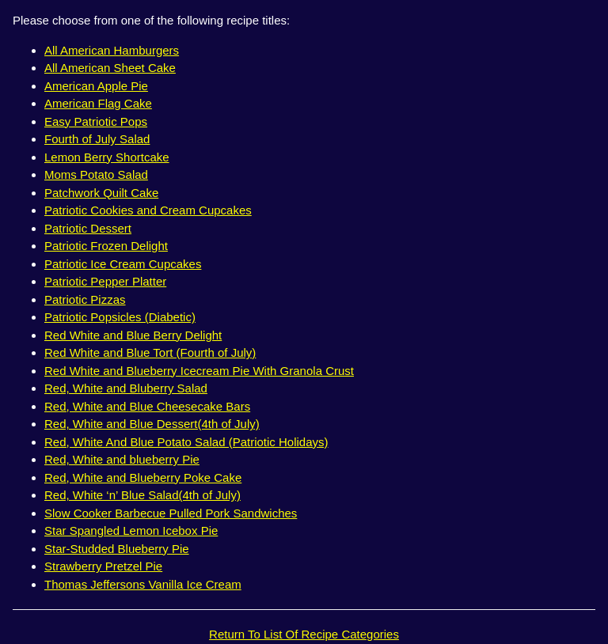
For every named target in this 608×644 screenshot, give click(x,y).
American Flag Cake (98, 103)
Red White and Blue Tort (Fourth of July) (150, 352)
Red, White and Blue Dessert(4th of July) (152, 423)
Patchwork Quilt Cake (101, 192)
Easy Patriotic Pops (95, 121)
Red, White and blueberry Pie (122, 459)
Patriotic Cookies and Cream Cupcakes (148, 210)
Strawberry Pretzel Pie (103, 566)
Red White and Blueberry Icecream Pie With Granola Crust (199, 370)
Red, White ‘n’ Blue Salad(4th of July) (142, 495)
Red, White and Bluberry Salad (125, 388)
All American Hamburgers (111, 50)
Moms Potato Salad (96, 174)
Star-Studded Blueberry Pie (116, 548)
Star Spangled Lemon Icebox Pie (131, 530)
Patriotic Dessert (87, 228)
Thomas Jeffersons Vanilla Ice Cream (142, 584)
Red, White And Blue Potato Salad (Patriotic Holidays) (186, 442)
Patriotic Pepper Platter (105, 281)
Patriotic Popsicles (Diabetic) (120, 317)
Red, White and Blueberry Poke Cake (142, 477)
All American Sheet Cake (110, 67)
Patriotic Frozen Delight (106, 245)
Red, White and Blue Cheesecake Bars (147, 406)
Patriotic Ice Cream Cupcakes (122, 264)
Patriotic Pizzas (85, 299)
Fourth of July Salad (97, 139)
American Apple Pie (96, 86)
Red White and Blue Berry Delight (133, 335)
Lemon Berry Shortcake (106, 157)
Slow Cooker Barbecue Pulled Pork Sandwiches (170, 513)
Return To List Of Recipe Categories (304, 634)
